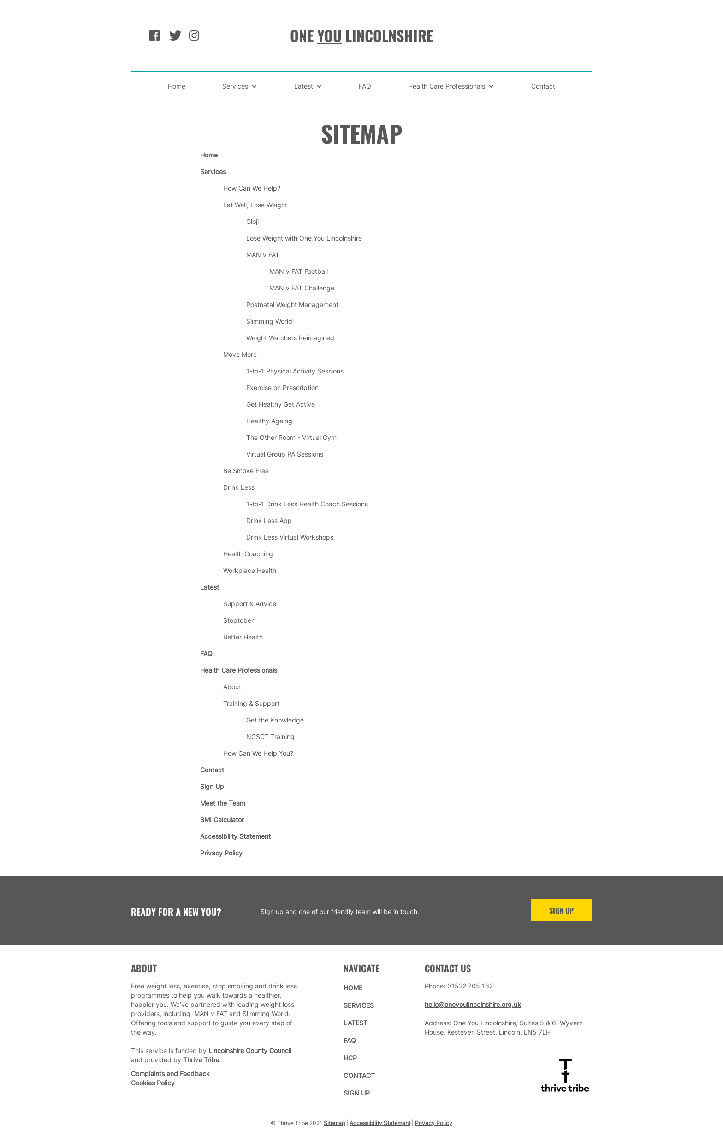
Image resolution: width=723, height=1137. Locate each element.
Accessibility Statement (380, 1122)
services (359, 1005)
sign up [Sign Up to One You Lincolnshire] (561, 910)
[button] (240, 86)
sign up (357, 1093)
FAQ (365, 86)
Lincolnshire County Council (249, 1050)
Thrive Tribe (201, 1060)
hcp (350, 1058)
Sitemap (334, 1122)
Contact (543, 86)
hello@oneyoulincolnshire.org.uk (473, 1004)
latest (355, 1023)
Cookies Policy (153, 1083)
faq (350, 1040)
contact (359, 1075)
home (353, 988)
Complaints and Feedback (170, 1073)
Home (176, 86)
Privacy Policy (433, 1122)
